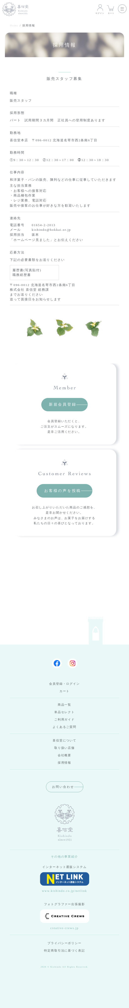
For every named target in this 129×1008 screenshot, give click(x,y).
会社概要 (65, 755)
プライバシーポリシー (64, 943)
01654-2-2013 (44, 225)
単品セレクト (64, 712)
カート (111, 9)
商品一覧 (65, 704)
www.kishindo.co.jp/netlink (64, 882)
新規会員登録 (63, 404)
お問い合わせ (63, 787)
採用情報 (65, 762)
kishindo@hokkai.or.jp (51, 230)
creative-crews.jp (64, 919)
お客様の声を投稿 (62, 491)
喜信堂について (65, 740)
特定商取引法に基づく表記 (64, 950)
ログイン (100, 9)
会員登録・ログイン (64, 683)
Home (14, 25)
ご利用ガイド (64, 719)
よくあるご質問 (65, 727)
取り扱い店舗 (64, 748)
